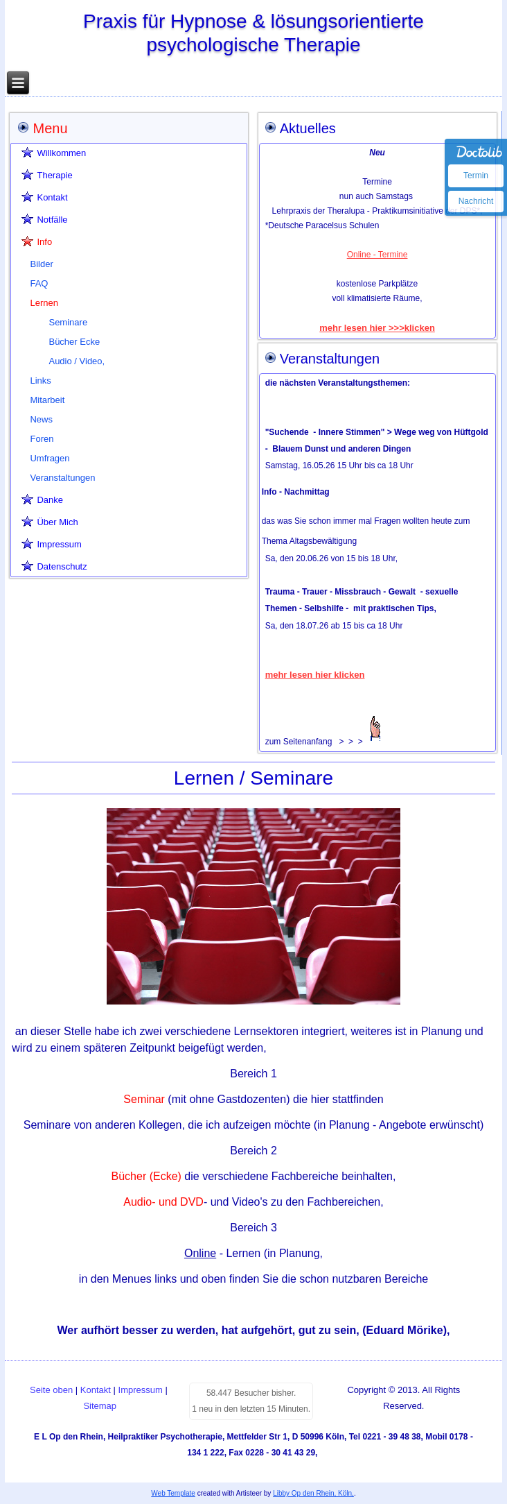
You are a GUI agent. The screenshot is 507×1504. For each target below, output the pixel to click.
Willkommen (61, 153)
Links (40, 380)
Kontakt (52, 197)
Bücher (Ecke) (148, 1176)
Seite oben (51, 1390)
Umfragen (49, 458)
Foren (41, 439)
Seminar (144, 1099)
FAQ (39, 283)
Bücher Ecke (74, 341)
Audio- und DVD (163, 1202)
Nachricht (476, 201)
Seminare (67, 322)
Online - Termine (377, 254)
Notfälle (52, 219)
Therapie (54, 175)
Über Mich (57, 522)
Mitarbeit (47, 400)
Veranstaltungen (62, 477)
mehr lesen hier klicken (315, 674)
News (41, 419)
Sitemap (99, 1406)
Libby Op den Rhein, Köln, (313, 1493)
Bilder (41, 264)
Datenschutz (62, 566)
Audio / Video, (76, 361)
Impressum (59, 544)
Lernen (43, 303)
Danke (50, 500)
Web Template (173, 1493)
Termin (475, 175)
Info (44, 242)
